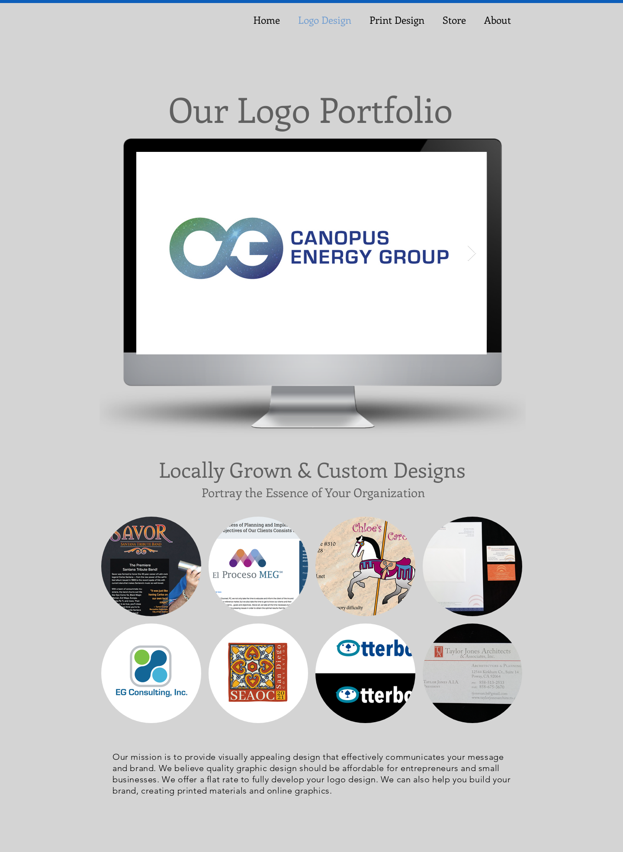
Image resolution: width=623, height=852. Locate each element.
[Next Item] (472, 253)
